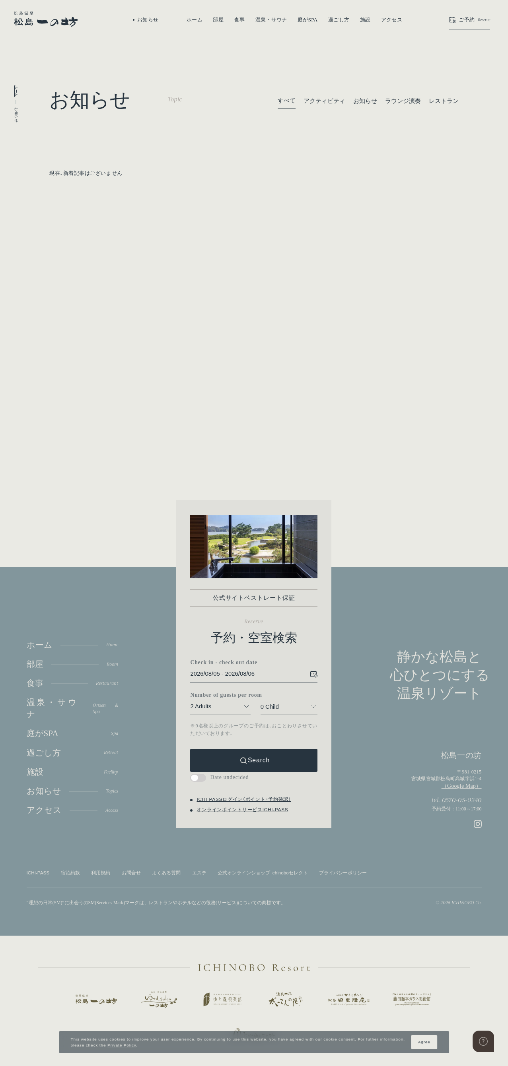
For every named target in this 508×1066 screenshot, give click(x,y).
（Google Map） (462, 786)
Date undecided (220, 777)
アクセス (391, 20)
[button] (469, 20)
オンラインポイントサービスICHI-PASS (242, 809)
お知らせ (365, 101)
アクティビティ (324, 101)
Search (259, 760)
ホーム (194, 20)
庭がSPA (308, 20)
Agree (424, 1042)
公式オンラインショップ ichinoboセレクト (263, 872)
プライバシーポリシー (343, 872)
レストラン (444, 101)
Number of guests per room (221, 695)
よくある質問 (166, 872)
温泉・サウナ (271, 20)
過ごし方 (338, 20)
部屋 (218, 20)
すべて (287, 100)
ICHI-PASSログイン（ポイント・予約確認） (244, 799)
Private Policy (121, 1045)
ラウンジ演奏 (403, 101)
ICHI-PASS (38, 872)
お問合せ (131, 872)
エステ (199, 872)
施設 (365, 20)
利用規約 (100, 872)
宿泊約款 (70, 872)
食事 (239, 20)
